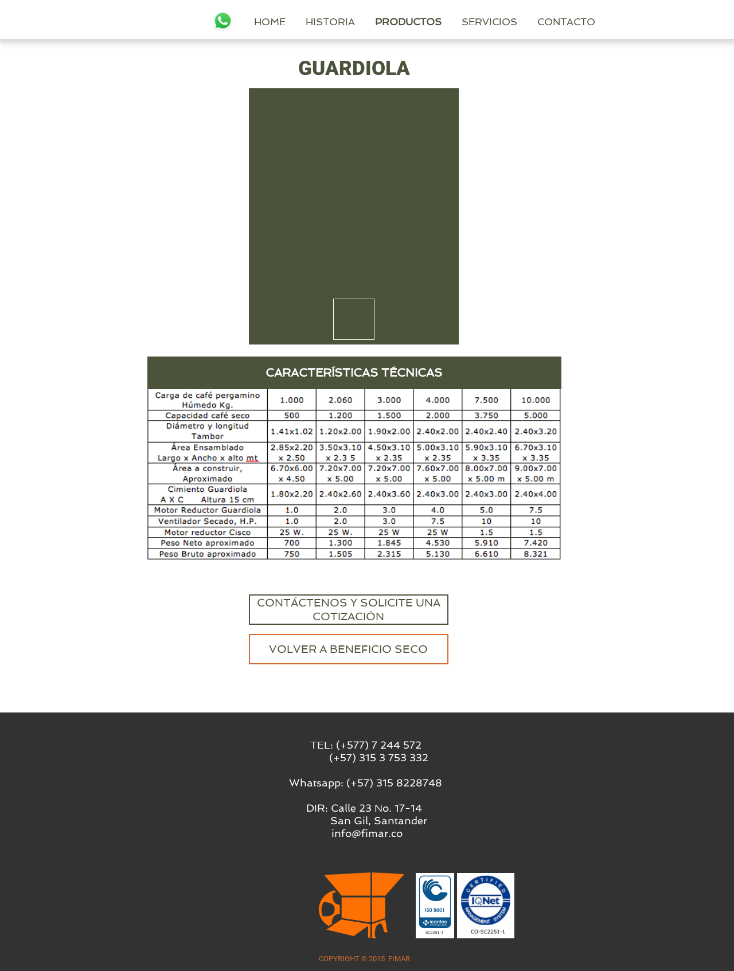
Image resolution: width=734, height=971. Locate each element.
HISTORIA (422, 22)
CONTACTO (658, 22)
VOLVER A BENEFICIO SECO (348, 649)
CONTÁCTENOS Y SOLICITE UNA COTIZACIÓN (348, 609)
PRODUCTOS (500, 22)
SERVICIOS (581, 22)
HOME (361, 22)
